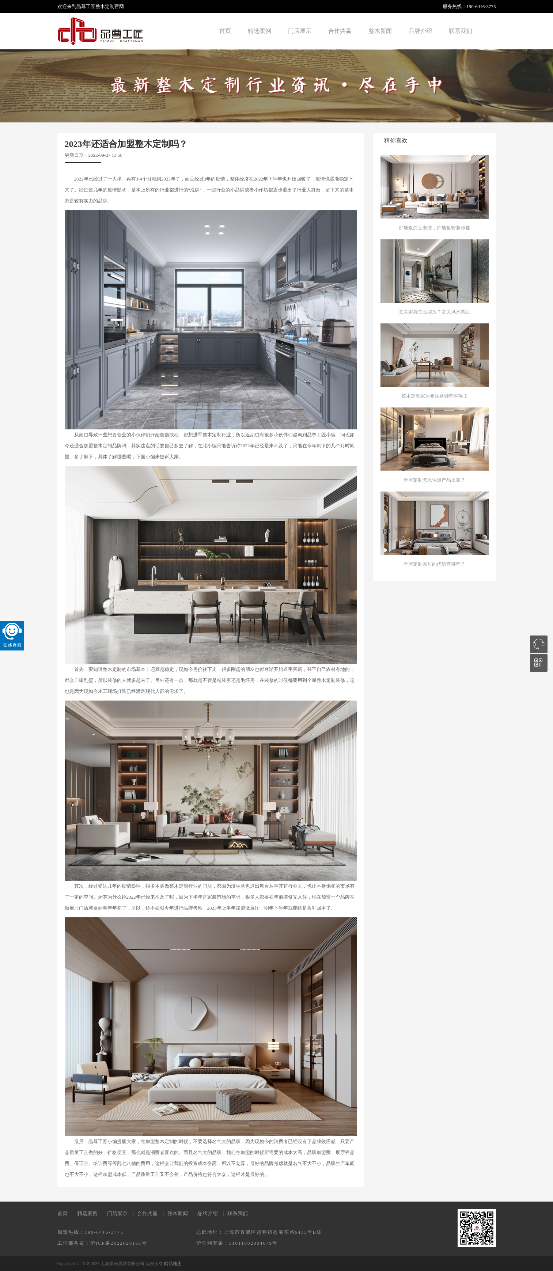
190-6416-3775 (481, 6)
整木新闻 (380, 31)
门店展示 (299, 31)
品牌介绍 (420, 31)
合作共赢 (340, 31)
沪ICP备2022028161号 (118, 1243)
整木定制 (104, 6)
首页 (225, 31)
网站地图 (173, 1263)
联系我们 (460, 31)
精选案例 (259, 31)
